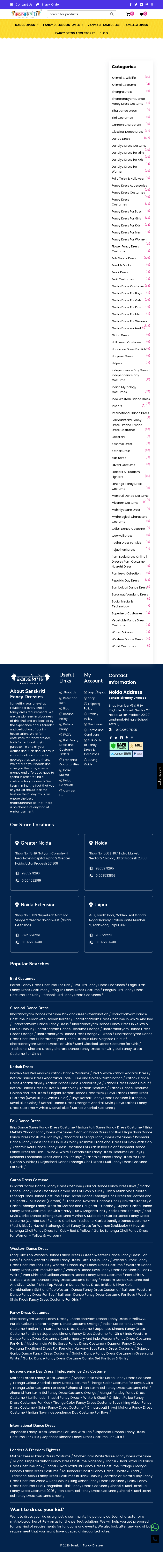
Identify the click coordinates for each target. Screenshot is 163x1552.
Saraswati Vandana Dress (130, 594)
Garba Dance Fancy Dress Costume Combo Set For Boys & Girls (80, 1187)
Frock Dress (120, 272)
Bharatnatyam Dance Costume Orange (67, 1027)
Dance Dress (27, 25)
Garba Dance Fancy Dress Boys (110, 1184)
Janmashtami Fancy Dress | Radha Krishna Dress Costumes (127, 425)
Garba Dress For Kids (126, 307)
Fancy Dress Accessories (75, 33)
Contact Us (23, 4)
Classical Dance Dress (127, 132)
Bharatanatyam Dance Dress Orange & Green (74, 1032)
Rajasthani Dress (123, 550)
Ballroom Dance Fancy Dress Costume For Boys (96, 1292)
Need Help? (160, 776)
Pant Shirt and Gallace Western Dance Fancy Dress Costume (72, 1273)
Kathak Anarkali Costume (92, 1106)
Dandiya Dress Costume (129, 146)
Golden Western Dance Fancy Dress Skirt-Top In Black (65, 1258)
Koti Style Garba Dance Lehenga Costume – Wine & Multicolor (80, 1211)
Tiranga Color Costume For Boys (39, 1386)
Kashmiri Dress (122, 444)
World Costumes (124, 646)
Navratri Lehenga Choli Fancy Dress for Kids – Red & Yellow (78, 1226)
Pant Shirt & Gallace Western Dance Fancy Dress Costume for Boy (77, 1275)
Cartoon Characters (126, 125)
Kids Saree (119, 458)
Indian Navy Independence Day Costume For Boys (68, 1410)
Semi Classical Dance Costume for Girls (107, 1042)
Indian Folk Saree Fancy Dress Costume (110, 1125)
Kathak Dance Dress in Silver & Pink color (43, 1086)
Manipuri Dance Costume (130, 496)
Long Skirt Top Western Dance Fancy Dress (45, 1253)
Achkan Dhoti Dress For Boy (98, 1130)
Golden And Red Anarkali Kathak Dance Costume (49, 1071)
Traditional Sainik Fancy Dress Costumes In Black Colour (55, 1474)
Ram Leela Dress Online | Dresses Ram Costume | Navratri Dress (129, 562)
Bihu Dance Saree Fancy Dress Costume (42, 1125)
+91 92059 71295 (125, 730)
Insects (117, 406)
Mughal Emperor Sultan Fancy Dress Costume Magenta (57, 1459)
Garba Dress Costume (128, 286)
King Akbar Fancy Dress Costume (97, 1479)
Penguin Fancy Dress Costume (75, 988)
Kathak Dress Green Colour (127, 1081)
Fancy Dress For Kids (126, 225)
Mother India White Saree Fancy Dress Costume (65, 1342)
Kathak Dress (121, 451)
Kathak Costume (92, 1086)
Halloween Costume (126, 342)
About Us (69, 692)
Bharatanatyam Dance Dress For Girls (41, 1042)
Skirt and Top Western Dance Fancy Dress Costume (76, 1287)
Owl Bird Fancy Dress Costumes (99, 983)
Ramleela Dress (136, 25)
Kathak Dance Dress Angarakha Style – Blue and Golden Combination (66, 1076)
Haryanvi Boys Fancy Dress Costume (103, 1346)
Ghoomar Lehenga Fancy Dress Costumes (98, 1135)
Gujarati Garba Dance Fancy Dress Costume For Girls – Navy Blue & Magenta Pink (81, 1206)
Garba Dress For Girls (126, 300)
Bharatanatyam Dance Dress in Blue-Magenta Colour (81, 1037)
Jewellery (118, 437)
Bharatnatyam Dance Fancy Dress (41, 1022)
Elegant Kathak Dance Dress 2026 (76, 1091)
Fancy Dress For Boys (127, 211)
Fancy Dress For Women (129, 239)
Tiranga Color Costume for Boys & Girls (121, 1381)
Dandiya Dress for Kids (127, 160)
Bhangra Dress (122, 92)
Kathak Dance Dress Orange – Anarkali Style (77, 1101)
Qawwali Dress (122, 536)
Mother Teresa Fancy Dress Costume (40, 1376)
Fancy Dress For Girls (126, 218)
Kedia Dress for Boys (125, 1209)
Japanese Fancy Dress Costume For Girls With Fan (51, 1430)
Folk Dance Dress (124, 258)
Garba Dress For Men (126, 314)
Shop (91, 698)
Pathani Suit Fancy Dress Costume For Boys (107, 1150)
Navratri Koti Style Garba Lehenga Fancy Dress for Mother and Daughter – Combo (80, 1201)
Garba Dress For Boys (127, 293)
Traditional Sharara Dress (30, 1047)
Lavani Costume (123, 465)
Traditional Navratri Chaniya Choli (92, 1199)
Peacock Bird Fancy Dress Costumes (71, 993)
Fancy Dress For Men (126, 232)
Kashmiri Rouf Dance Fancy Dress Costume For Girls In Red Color (65, 1145)
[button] (37, 25)
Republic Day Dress (125, 580)
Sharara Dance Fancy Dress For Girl (83, 1047)
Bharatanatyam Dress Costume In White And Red (113, 1017)
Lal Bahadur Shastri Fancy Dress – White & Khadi (67, 1395)
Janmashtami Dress (104, 25)
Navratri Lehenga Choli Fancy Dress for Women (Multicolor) (82, 1223)
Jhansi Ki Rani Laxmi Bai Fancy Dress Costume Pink (108, 1386)
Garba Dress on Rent (126, 328)
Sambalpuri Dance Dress (129, 587)
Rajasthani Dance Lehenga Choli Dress (71, 1160)
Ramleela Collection (126, 573)
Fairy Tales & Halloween (128, 178)
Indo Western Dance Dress (131, 399)
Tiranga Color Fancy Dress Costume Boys (86, 1400)
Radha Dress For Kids (126, 543)
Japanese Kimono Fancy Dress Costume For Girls (82, 1332)
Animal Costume (124, 85)
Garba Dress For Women (129, 321)
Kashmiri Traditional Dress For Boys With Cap (115, 1140)
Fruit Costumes (123, 279)
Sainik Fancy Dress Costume (61, 1405)
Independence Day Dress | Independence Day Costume (130, 375)
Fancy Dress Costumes (63, 25)
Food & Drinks (121, 265)
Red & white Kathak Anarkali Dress (120, 1071)
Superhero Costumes (127, 613)
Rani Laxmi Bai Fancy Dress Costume (87, 1489)
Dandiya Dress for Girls (128, 153)
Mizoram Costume (125, 503)
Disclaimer (95, 724)
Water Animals (122, 632)
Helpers (117, 363)
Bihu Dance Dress (124, 111)
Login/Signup (97, 692)
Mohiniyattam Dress (126, 510)
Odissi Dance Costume (128, 529)
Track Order (51, 4)
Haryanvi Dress (122, 356)
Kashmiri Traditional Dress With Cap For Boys (46, 1155)
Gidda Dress (120, 335)
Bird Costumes (122, 118)
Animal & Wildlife (124, 78)
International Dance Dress (130, 413)
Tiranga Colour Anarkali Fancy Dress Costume (50, 1381)
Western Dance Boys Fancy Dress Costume (87, 1263)
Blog (104, 33)
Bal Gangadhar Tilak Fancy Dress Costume (72, 1484)
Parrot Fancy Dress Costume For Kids (40, 983)
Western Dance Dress (127, 639)
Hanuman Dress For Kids (129, 349)
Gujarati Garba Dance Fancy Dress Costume (46, 1184)
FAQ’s (67, 734)
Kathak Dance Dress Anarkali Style (73, 1081)
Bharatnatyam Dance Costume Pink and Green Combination (59, 1012)
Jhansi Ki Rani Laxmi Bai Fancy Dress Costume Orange (53, 1390)
